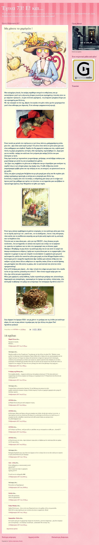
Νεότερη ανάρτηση (9, 537)
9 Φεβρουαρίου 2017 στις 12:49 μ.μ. (17, 346)
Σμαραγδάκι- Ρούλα (14, 518)
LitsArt (10, 493)
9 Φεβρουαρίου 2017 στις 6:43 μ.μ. (17, 421)
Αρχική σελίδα (33, 537)
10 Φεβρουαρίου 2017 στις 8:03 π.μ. (17, 476)
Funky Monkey (12, 505)
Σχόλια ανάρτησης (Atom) (15, 541)
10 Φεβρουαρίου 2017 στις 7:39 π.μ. (17, 457)
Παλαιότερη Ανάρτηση (60, 537)
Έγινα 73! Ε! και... (23, 8)
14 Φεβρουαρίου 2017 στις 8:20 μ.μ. (17, 525)
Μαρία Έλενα (12, 339)
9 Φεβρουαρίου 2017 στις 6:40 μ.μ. (17, 405)
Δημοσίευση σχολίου (12, 528)
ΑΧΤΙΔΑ (10, 400)
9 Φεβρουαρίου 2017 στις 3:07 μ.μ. (17, 380)
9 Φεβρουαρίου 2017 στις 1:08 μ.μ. (17, 366)
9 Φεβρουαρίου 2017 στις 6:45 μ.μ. (17, 444)
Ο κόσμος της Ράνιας (14, 371)
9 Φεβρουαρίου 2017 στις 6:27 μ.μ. (17, 394)
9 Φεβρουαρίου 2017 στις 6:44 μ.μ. (17, 432)
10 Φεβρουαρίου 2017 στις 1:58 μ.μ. (17, 512)
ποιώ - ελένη (12, 463)
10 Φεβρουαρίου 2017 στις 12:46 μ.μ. (18, 500)
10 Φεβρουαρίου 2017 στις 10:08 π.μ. (18, 487)
